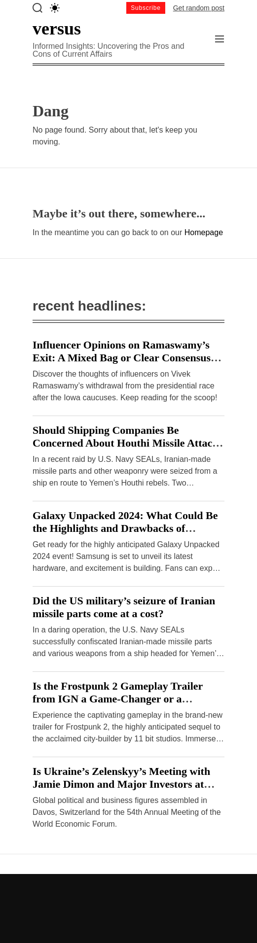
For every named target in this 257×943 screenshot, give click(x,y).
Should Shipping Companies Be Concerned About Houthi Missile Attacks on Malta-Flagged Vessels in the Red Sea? (128, 443)
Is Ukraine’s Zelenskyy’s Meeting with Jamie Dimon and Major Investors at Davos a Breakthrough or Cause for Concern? (121, 790)
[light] (55, 8)
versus (57, 28)
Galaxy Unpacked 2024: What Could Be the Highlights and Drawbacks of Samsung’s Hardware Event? (125, 528)
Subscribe (146, 7)
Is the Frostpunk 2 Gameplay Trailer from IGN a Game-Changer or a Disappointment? (118, 699)
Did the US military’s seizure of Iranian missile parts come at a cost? (124, 607)
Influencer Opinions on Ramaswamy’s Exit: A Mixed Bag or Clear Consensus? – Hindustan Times (128, 358)
